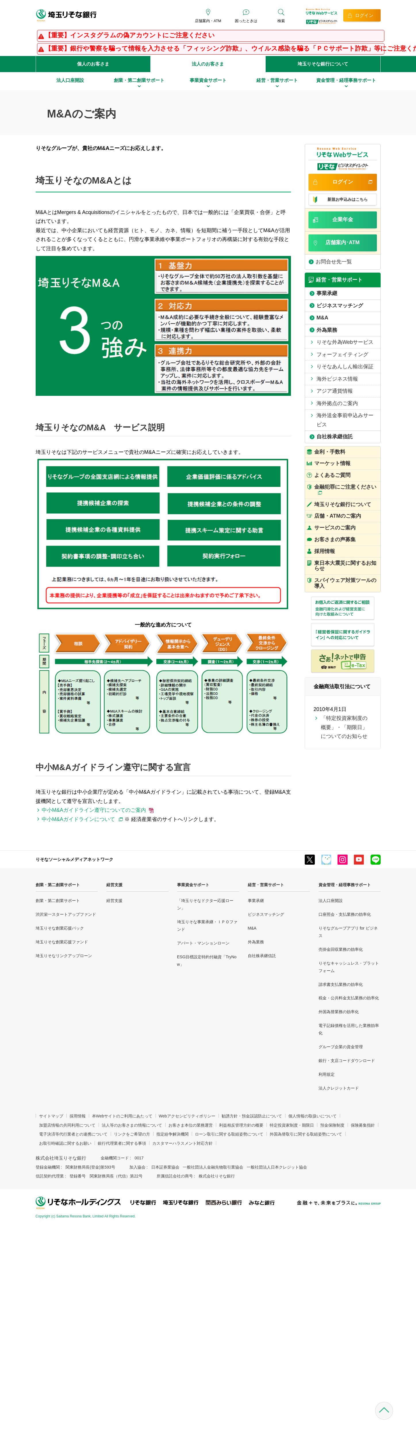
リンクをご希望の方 (132, 1134)
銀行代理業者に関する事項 (122, 1143)
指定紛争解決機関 (172, 1134)
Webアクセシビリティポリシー (187, 1116)
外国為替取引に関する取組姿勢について (306, 1134)
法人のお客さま (208, 63)
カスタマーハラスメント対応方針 (182, 1143)
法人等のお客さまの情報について (132, 1125)
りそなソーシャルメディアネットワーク (74, 859)
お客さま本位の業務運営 (190, 1125)
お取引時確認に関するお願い (65, 1143)
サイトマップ (51, 1116)
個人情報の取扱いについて (312, 1116)
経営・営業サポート (266, 884)
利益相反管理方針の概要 (241, 1125)
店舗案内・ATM (208, 21)
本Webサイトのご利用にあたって (122, 1116)
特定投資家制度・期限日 (292, 1125)
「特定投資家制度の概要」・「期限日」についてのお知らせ (344, 727)
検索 (281, 21)
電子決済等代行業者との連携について (73, 1134)
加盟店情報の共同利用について (67, 1125)
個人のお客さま (93, 63)
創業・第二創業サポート (58, 884)
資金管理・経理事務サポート (345, 884)
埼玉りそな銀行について (323, 63)
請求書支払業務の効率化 (341, 984)
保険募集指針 (363, 1125)
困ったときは (246, 21)
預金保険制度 (332, 1125)
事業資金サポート (193, 884)
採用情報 (78, 1116)
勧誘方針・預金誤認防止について (252, 1116)
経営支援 (114, 884)
